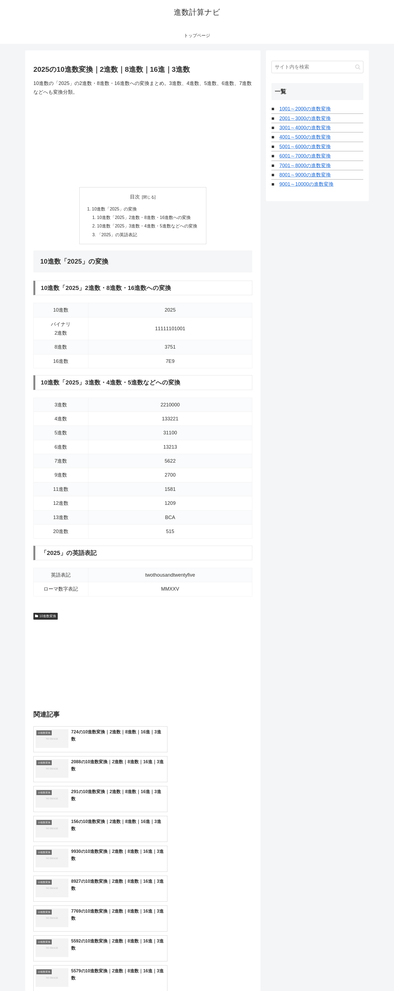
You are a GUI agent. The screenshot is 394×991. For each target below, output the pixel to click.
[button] (358, 67)
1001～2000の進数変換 (305, 109)
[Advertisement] (142, 142)
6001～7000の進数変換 (305, 156)
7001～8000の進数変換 (305, 165)
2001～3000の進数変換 (305, 118)
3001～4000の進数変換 (305, 127)
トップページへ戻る (302, 974)
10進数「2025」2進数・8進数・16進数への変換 (144, 218)
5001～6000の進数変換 (305, 146)
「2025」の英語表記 (117, 235)
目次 (135, 197)
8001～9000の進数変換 (305, 175)
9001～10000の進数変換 (306, 184)
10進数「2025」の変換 (114, 209)
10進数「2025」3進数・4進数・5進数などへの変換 (147, 226)
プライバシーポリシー (344, 974)
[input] (317, 67)
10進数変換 (45, 617)
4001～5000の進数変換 (305, 137)
